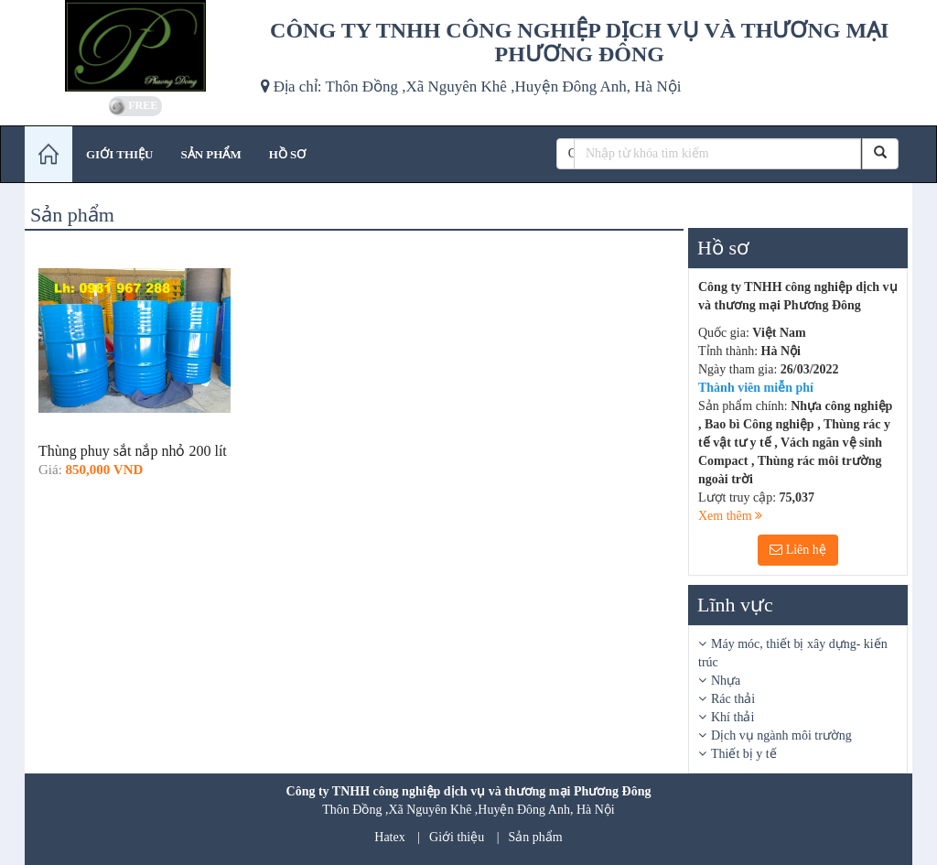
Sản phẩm (536, 837)
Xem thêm (730, 516)
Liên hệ (798, 550)
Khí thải (732, 717)
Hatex (389, 837)
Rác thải (733, 699)
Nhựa (725, 680)
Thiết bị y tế (744, 754)
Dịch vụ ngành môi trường (781, 735)
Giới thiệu (456, 837)
